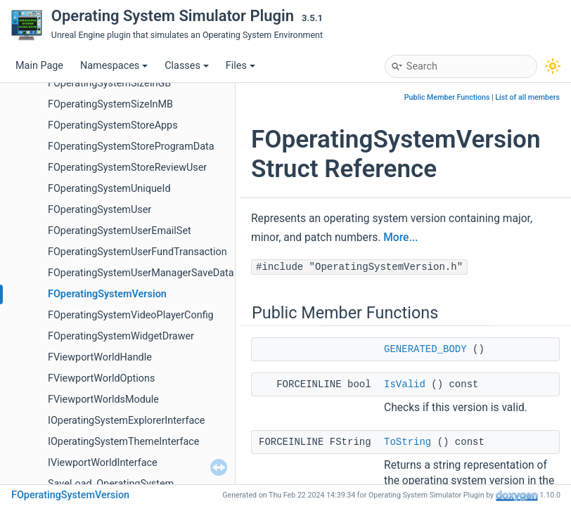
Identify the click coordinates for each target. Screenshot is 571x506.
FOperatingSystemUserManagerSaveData (141, 273)
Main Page (39, 66)
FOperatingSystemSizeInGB (109, 83)
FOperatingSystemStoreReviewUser (127, 168)
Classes (187, 66)
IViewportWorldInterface (103, 463)
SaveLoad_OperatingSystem (111, 484)
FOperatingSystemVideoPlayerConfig (131, 315)
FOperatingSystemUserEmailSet (119, 231)
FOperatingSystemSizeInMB (110, 104)
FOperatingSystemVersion (107, 294)
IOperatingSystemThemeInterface (124, 442)
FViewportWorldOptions (101, 378)
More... (400, 237)
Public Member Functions (447, 97)
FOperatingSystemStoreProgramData (131, 147)
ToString (407, 442)
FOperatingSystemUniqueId (109, 189)
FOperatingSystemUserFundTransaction (137, 252)
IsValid (404, 384)
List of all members (527, 97)
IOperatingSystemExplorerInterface (126, 421)
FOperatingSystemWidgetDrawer (121, 336)
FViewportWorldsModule (103, 400)
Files (240, 66)
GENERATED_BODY (425, 349)
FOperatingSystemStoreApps (113, 125)
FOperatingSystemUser (99, 210)
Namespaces (114, 66)
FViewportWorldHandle (100, 357)
